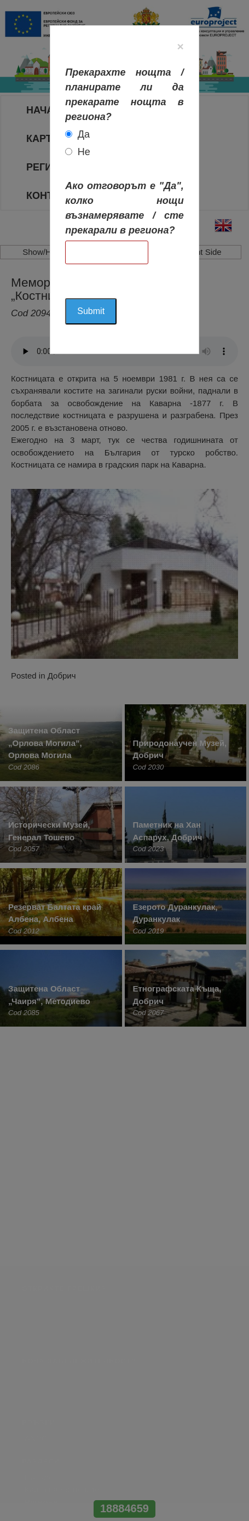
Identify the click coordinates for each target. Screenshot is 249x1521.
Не (84, 151)
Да (84, 134)
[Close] (180, 46)
